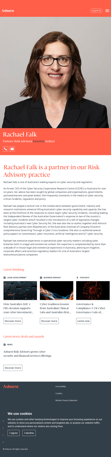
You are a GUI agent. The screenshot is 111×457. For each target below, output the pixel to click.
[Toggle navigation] (107, 10)
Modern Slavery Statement (66, 400)
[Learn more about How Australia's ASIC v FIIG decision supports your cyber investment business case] (20, 300)
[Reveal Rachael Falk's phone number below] (5, 149)
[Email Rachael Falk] (12, 149)
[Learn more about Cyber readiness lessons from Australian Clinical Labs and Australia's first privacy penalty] (56, 300)
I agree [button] (14, 433)
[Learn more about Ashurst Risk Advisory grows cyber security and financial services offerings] (29, 357)
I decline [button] (29, 433)
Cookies (59, 393)
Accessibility (61, 386)
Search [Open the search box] (96, 10)
